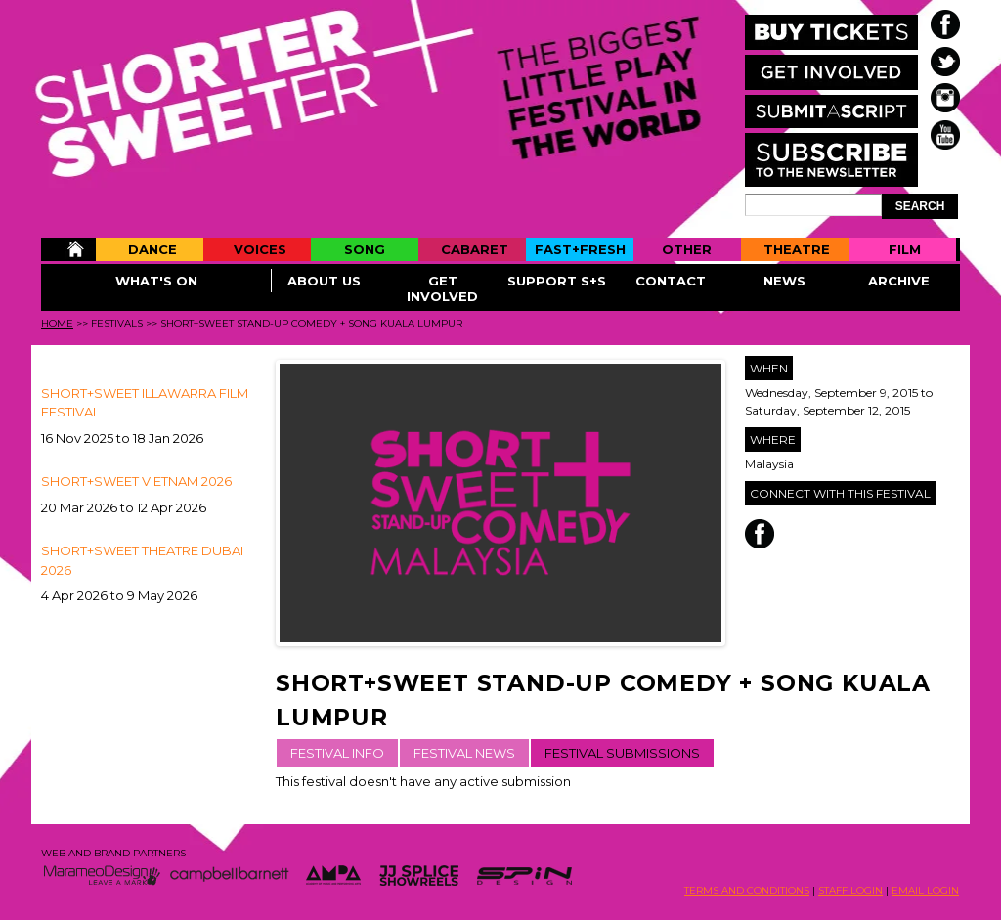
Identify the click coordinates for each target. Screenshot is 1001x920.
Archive (899, 280)
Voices (260, 249)
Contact (670, 280)
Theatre (796, 249)
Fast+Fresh (580, 249)
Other (687, 249)
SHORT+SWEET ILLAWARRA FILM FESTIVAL (144, 402)
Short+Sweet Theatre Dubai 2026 (142, 560)
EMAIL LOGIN (925, 890)
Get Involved (442, 288)
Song (364, 249)
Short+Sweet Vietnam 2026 (136, 481)
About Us (324, 280)
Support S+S (556, 280)
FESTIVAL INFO (337, 753)
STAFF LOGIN (850, 890)
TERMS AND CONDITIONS (746, 890)
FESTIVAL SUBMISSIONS (622, 753)
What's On (156, 280)
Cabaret (474, 249)
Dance (152, 249)
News (784, 280)
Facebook (759, 533)
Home (68, 249)
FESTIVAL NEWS (464, 753)
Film (905, 249)
